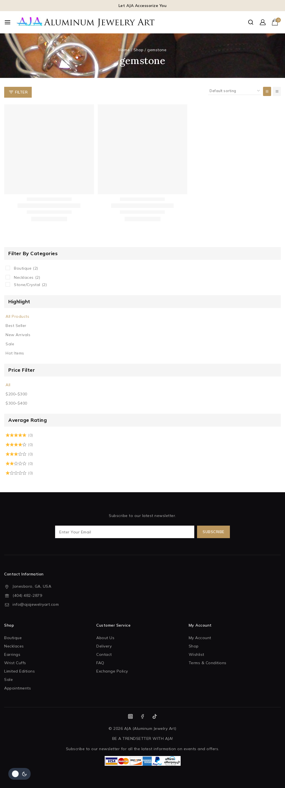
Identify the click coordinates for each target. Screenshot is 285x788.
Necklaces (27, 277)
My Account (200, 637)
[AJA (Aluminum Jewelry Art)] (86, 22)
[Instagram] (130, 716)
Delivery (104, 646)
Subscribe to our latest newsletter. (142, 525)
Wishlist (196, 654)
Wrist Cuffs (15, 662)
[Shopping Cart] (276, 22)
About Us (105, 637)
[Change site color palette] (19, 774)
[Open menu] (7, 22)
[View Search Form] (251, 22)
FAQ (100, 662)
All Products (17, 316)
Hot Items (15, 353)
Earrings (12, 654)
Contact (104, 654)
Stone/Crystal (30, 284)
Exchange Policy (112, 671)
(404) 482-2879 (27, 595)
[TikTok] (154, 716)
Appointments (17, 688)
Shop (194, 646)
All (8, 384)
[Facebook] (143, 716)
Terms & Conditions (208, 662)
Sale (10, 343)
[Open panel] (18, 92)
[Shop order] (234, 91)
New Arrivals (18, 334)
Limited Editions (19, 671)
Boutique (26, 268)
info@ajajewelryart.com (36, 604)
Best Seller (16, 325)
